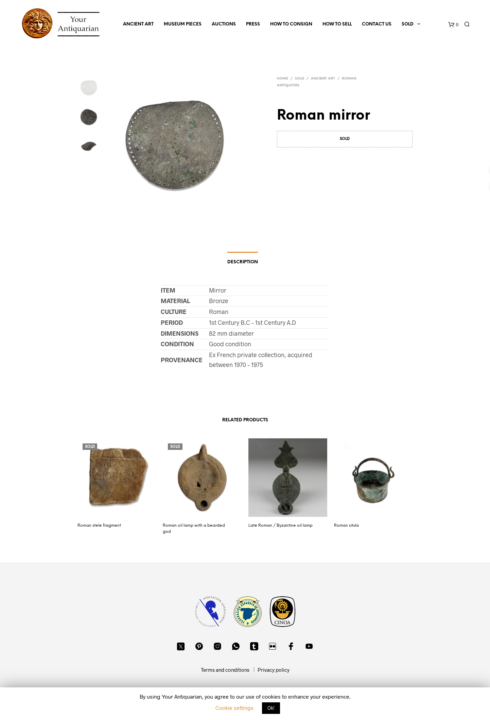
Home (282, 79)
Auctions (224, 24)
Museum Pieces (183, 24)
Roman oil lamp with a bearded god (194, 528)
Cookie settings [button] (234, 707)
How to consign (291, 24)
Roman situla (346, 525)
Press (253, 24)
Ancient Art (138, 24)
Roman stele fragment (99, 525)
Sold (408, 24)
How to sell (337, 24)
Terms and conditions (225, 670)
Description (242, 262)
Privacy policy (274, 670)
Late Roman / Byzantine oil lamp (280, 525)
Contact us (376, 24)
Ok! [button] (271, 708)
